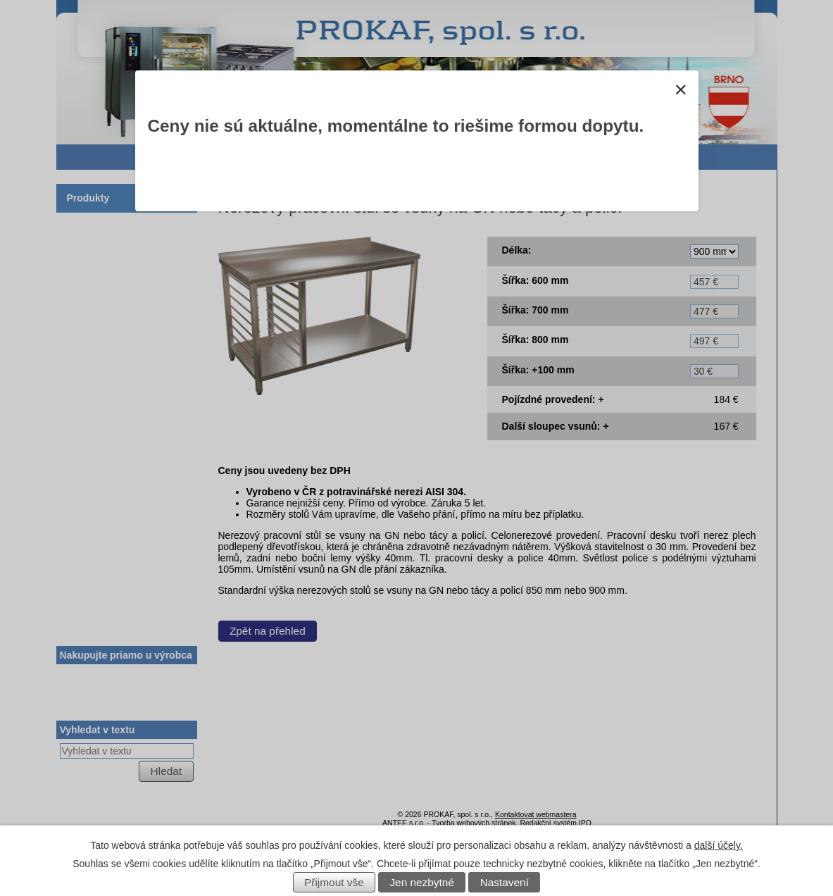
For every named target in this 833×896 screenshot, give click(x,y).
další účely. (718, 845)
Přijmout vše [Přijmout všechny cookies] (334, 882)
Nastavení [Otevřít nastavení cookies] (504, 882)
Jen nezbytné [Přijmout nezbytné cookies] (421, 882)
